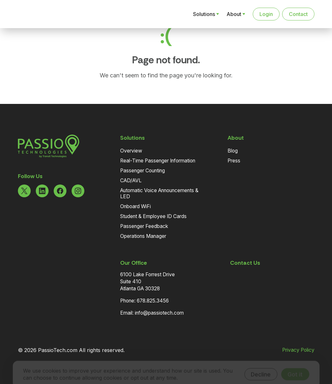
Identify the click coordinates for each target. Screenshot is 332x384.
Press (234, 161)
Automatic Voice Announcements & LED (159, 193)
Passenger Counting (142, 171)
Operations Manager (143, 236)
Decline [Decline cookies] (261, 365)
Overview (131, 151)
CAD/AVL (131, 180)
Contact (298, 14)
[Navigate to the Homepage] (51, 14)
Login (266, 14)
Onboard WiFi (135, 206)
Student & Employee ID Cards (153, 216)
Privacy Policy (298, 350)
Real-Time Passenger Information (157, 161)
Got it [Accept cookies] (295, 365)
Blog (233, 151)
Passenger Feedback (144, 226)
